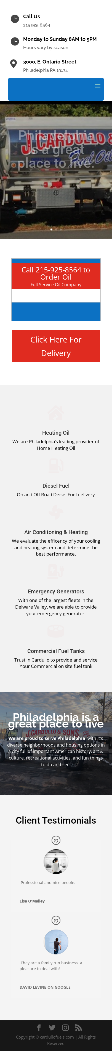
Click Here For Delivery (56, 346)
